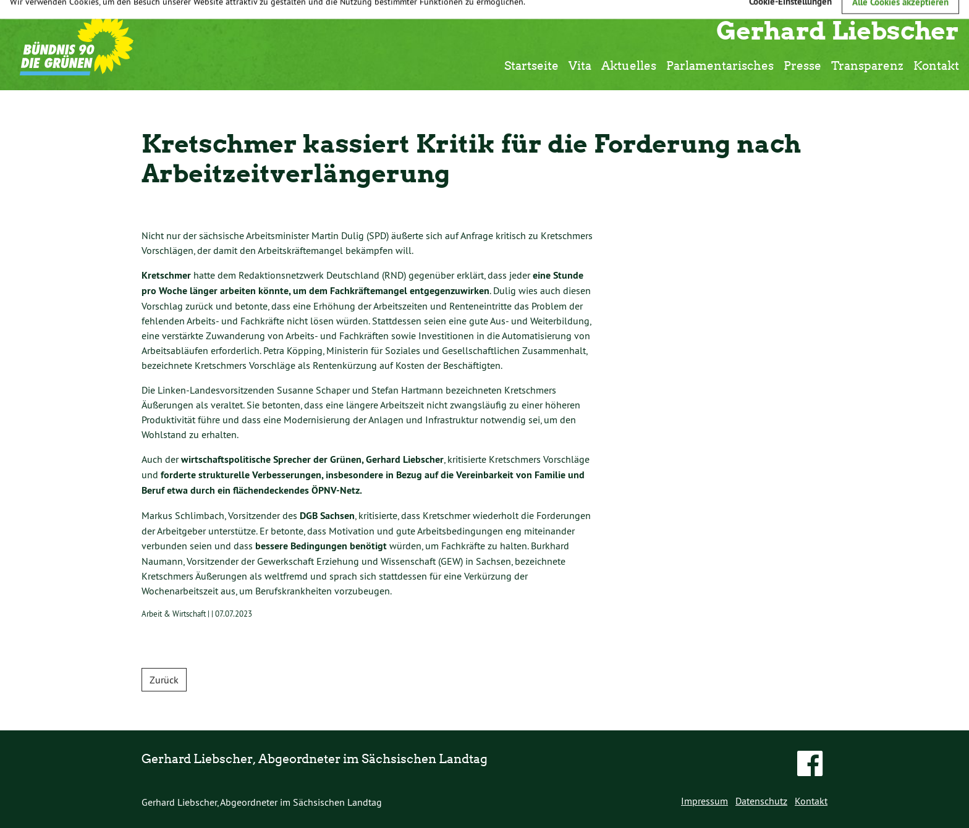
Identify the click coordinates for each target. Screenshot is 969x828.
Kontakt (936, 64)
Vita (580, 64)
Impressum (704, 801)
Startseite (531, 64)
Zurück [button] (164, 680)
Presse (802, 64)
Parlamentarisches (720, 64)
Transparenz (867, 64)
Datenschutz (761, 801)
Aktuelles (628, 64)
